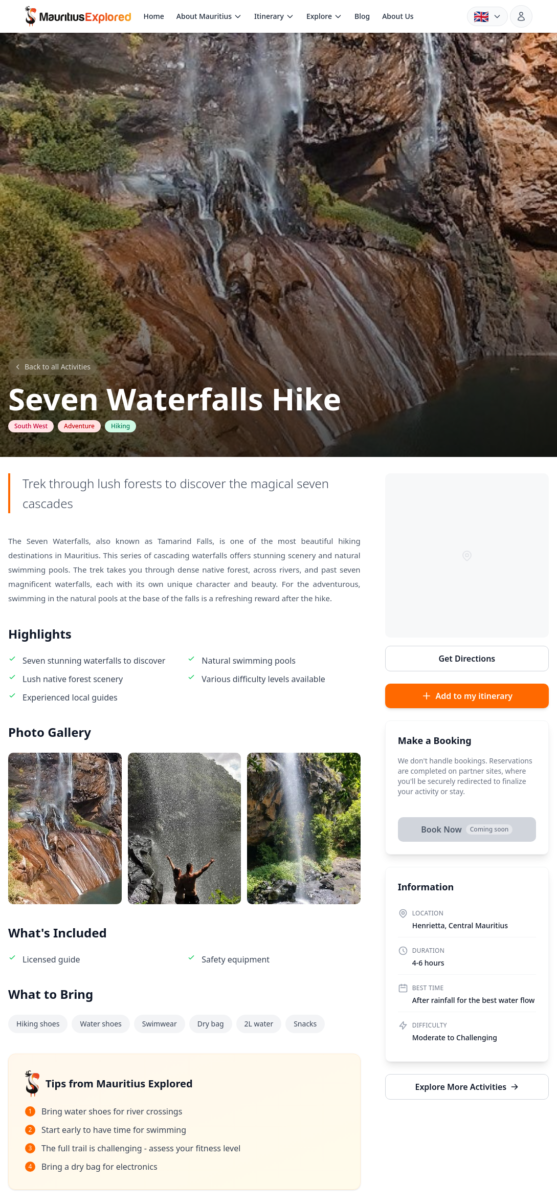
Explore (324, 16)
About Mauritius (209, 16)
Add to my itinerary (467, 696)
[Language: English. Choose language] (487, 16)
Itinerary (274, 16)
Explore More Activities (467, 1086)
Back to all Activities (52, 366)
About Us (397, 16)
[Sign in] (521, 16)
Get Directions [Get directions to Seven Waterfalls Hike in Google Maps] (466, 658)
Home (153, 16)
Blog (362, 16)
